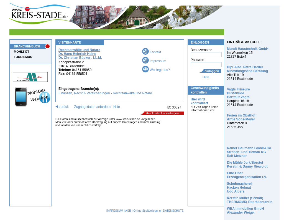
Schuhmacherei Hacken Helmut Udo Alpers (239, 187)
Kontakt (151, 52)
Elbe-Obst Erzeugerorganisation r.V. (247, 175)
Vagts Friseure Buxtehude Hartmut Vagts (238, 93)
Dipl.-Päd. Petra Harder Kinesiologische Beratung (247, 69)
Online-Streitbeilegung (147, 210)
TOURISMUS (23, 57)
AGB (128, 210)
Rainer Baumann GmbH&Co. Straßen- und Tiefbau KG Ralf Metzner (249, 152)
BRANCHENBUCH (27, 46)
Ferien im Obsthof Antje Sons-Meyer (241, 117)
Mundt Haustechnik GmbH (247, 49)
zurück (62, 107)
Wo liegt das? (156, 70)
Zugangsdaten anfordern (92, 107)
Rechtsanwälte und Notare (132, 93)
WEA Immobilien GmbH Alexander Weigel (245, 210)
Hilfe (206, 77)
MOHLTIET (21, 51)
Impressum (154, 61)
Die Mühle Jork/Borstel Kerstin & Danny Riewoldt (247, 164)
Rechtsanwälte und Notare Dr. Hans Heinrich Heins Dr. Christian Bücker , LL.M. (80, 54)
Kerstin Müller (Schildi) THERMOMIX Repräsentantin (249, 200)
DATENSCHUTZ (173, 210)
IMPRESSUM (114, 210)
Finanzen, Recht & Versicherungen (84, 93)
